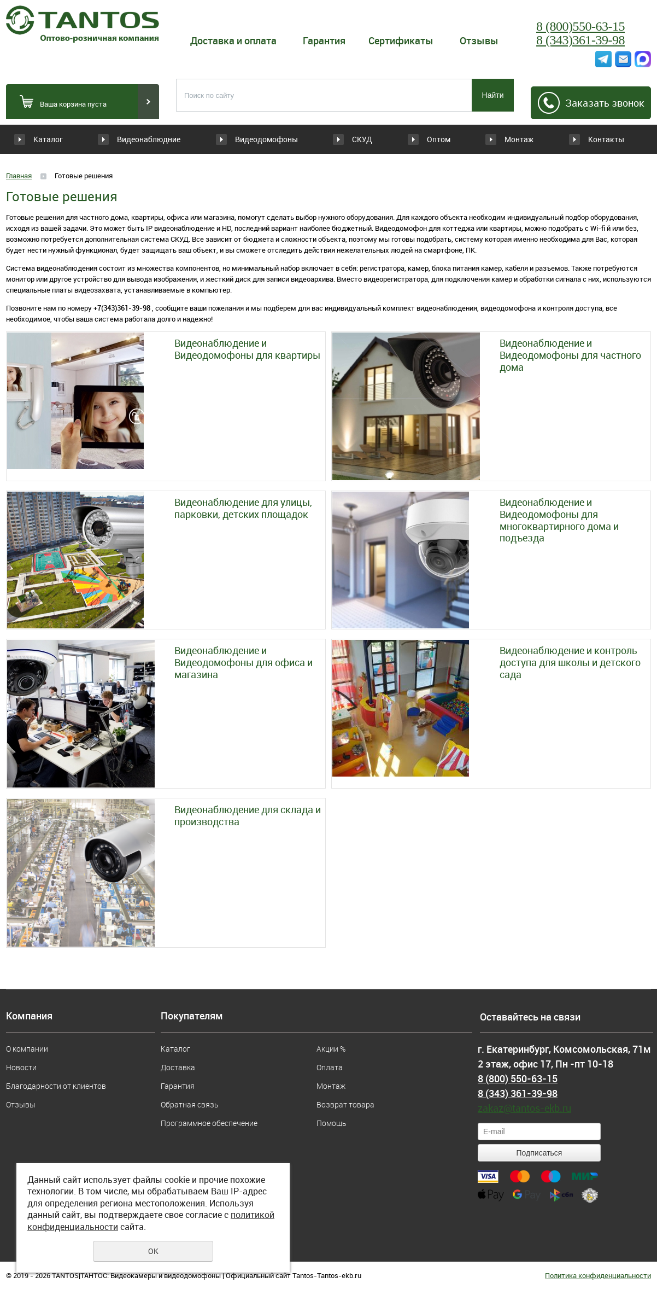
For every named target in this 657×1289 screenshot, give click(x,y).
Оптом (418, 139)
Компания (29, 1016)
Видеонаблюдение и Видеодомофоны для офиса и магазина (243, 662)
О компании (27, 1048)
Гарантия (324, 40)
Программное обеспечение (209, 1123)
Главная (19, 175)
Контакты (606, 139)
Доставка (178, 1067)
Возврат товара (345, 1104)
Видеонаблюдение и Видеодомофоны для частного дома (570, 355)
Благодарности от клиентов (56, 1086)
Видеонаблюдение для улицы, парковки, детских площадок (243, 508)
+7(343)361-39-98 (121, 308)
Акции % (330, 1048)
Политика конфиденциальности (598, 1275)
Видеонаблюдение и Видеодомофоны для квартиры (247, 349)
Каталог (48, 139)
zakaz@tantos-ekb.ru (524, 1108)
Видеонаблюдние (155, 139)
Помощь (331, 1123)
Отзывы (479, 40)
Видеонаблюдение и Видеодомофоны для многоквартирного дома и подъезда (559, 520)
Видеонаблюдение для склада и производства (247, 815)
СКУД (326, 139)
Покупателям (192, 1016)
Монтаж (511, 139)
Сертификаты (400, 40)
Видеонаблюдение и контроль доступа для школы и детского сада (570, 662)
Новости (21, 1067)
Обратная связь (189, 1104)
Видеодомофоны (251, 139)
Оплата (329, 1067)
